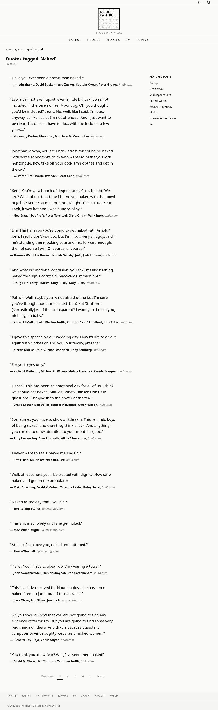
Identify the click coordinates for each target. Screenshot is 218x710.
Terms (114, 696)
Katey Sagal (91, 487)
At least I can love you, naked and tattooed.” (49, 544)
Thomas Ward (24, 255)
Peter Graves (107, 85)
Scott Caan (66, 176)
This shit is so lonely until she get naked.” (47, 523)
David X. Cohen (48, 487)
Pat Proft (37, 216)
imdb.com (125, 85)
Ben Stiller (41, 405)
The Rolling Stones (27, 509)
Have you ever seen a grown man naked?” (48, 77)
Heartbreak (156, 89)
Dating (154, 83)
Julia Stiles (111, 322)
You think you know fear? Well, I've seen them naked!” (58, 654)
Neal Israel (22, 216)
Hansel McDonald (64, 405)
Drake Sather (23, 405)
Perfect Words (158, 100)
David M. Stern (24, 661)
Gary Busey (59, 283)
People (94, 39)
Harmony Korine (26, 136)
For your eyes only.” (28, 364)
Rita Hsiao (21, 460)
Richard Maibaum (26, 371)
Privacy (100, 696)
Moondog (46, 136)
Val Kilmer (95, 216)
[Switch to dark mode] (198, 2)
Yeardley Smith (68, 661)
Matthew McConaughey (72, 136)
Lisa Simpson (46, 661)
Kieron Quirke (24, 350)
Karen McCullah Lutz (29, 322)
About (85, 696)
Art (151, 124)
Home (9, 49)
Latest (75, 39)
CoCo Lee (58, 460)
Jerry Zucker (65, 85)
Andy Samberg (81, 350)
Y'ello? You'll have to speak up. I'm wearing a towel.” (56, 566)
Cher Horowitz (49, 438)
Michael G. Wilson (54, 371)
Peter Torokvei (56, 216)
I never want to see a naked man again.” (46, 453)
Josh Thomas (92, 255)
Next (100, 676)
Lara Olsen (21, 600)
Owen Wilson (87, 405)
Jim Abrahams (24, 85)
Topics (142, 39)
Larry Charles (39, 283)
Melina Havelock (80, 371)
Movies (113, 39)
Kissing (154, 112)
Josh (78, 255)
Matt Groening (24, 487)
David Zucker (45, 85)
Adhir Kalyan (50, 640)
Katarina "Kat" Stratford (84, 322)
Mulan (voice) (40, 460)
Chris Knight (77, 216)
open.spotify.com (53, 509)
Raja (36, 640)
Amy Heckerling (25, 438)
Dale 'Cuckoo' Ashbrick (52, 350)
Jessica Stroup (57, 600)
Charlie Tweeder (45, 176)
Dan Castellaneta (80, 573)
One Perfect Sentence (163, 118)
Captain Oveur (86, 85)
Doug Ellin (21, 283)
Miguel (35, 530)
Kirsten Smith (55, 322)
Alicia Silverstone (73, 438)
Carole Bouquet (105, 371)
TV (128, 39)
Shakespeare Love (160, 95)
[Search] (209, 2)
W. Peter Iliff (23, 176)
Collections (44, 696)
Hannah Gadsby (62, 255)
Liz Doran (42, 255)
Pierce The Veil (24, 551)
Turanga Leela (71, 487)
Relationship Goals (161, 106)
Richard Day (22, 640)
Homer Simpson (54, 573)
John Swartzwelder (27, 573)
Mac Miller (21, 530)
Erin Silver (38, 600)
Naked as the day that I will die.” (39, 501)
